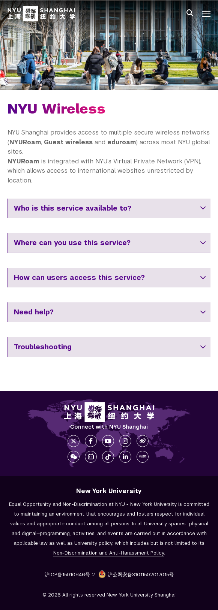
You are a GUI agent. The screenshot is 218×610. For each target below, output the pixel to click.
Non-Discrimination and (108, 553)
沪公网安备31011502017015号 (136, 574)
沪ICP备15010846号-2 (70, 574)
